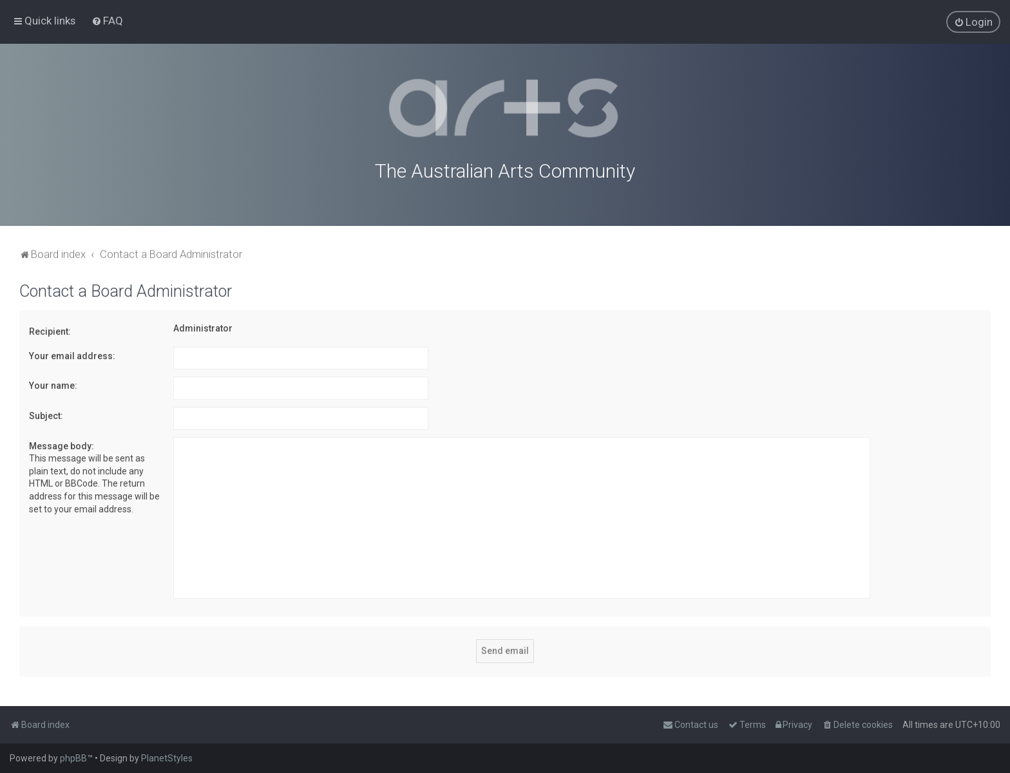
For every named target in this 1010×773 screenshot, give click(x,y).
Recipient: (50, 330)
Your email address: (72, 354)
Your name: (53, 384)
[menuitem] (107, 20)
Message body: (61, 445)
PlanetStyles (167, 758)
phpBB (73, 758)
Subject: (46, 414)
